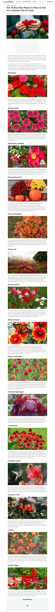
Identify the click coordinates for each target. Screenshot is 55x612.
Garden (34, 1)
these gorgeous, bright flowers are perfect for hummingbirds (24, 491)
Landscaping (13, 5)
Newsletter (50, 1)
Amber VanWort (10, 13)
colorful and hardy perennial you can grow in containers (34, 346)
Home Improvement (26, 1)
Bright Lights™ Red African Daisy (16, 137)
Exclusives (18, 1)
